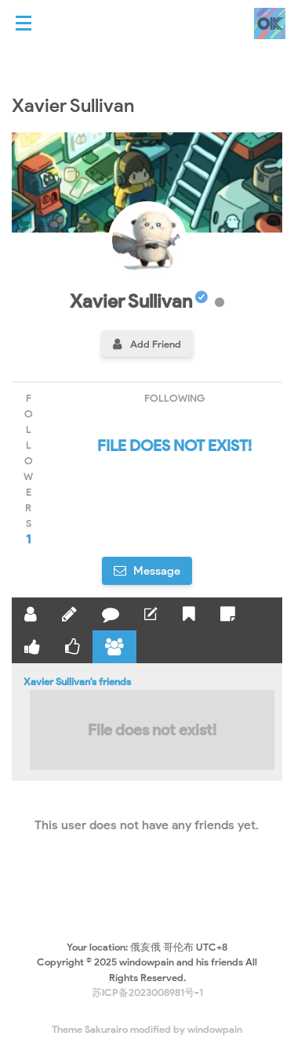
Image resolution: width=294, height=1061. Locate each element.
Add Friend (155, 344)
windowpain (214, 1029)
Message (155, 571)
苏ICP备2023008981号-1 (147, 992)
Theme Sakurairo (90, 1029)
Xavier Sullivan (139, 301)
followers (28, 469)
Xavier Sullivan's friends (147, 723)
